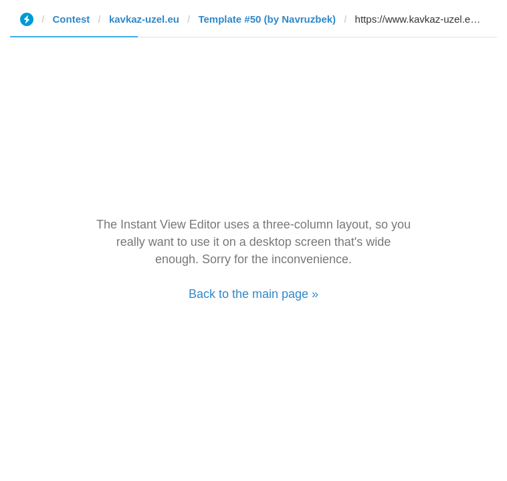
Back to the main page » (253, 294)
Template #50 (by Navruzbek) (267, 19)
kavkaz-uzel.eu (144, 19)
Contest (71, 19)
